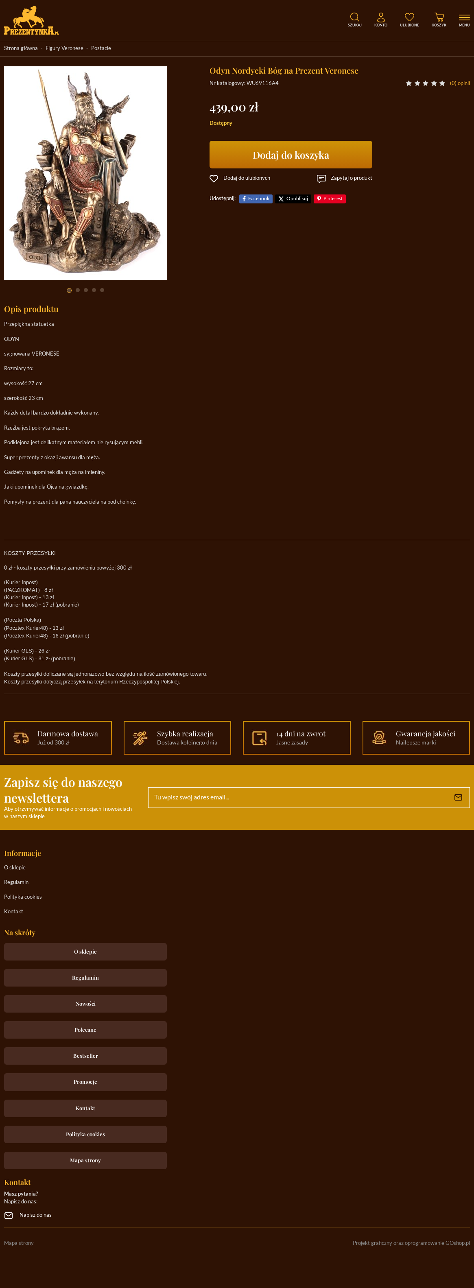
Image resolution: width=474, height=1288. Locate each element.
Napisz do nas (36, 1215)
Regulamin (16, 882)
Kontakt (13, 912)
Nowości (86, 1003)
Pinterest (333, 198)
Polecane (85, 1029)
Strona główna (21, 48)
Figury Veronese (64, 48)
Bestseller (85, 1055)
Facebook (258, 198)
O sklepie (15, 868)
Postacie (101, 48)
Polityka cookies (23, 897)
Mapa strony (85, 1160)
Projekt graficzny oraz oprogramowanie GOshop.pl (411, 1243)
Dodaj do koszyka (291, 154)
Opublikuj (297, 198)
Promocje (85, 1081)
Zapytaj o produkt (351, 178)
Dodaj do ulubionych (246, 178)
